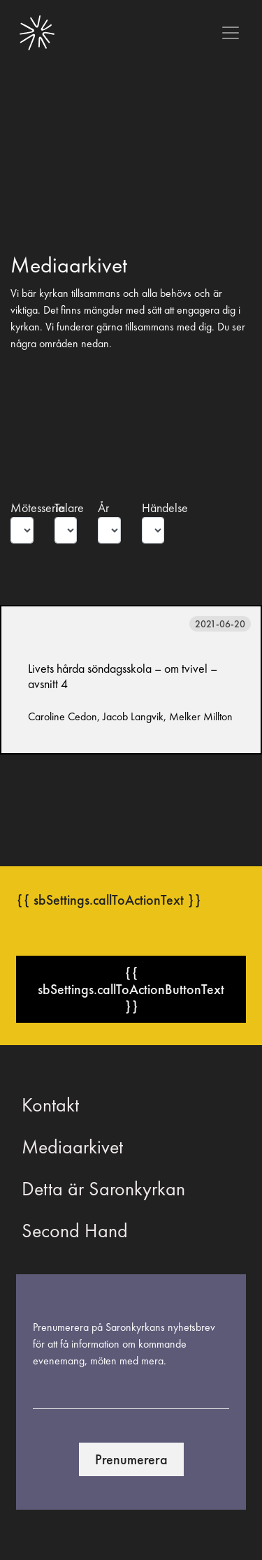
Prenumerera (131, 1459)
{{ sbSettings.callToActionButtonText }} (131, 989)
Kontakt (50, 1105)
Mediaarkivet (72, 1147)
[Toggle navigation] (230, 33)
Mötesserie (22, 507)
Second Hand (75, 1230)
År (103, 507)
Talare (66, 507)
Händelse (153, 507)
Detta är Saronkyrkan (103, 1188)
